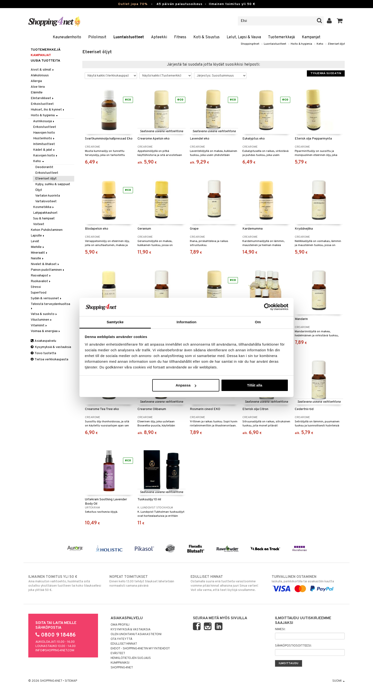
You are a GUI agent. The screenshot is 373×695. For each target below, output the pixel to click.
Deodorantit (44, 167)
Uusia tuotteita (45, 61)
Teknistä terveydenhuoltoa (51, 305)
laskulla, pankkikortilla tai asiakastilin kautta (308, 582)
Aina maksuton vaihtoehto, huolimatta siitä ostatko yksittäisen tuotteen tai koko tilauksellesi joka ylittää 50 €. (64, 583)
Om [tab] (258, 322)
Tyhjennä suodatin (325, 73)
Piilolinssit (97, 37)
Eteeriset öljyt (336, 44)
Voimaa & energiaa (46, 331)
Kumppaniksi (120, 663)
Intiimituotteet (44, 144)
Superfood (38, 293)
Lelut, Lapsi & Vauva (244, 37)
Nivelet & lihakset (45, 264)
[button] (340, 20)
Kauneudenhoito (67, 37)
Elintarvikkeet (42, 98)
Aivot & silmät (42, 70)
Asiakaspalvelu (43, 341)
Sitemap (71, 681)
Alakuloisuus (40, 75)
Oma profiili (120, 625)
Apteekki (159, 37)
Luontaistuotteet (128, 37)
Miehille (38, 247)
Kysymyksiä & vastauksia (51, 347)
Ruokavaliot (41, 281)
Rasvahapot (41, 276)
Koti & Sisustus (206, 37)
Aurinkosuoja (44, 121)
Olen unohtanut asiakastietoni (136, 634)
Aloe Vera (38, 87)
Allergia (36, 81)
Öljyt (38, 190)
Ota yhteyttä (121, 639)
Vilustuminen (41, 320)
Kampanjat (311, 37)
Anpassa (186, 385)
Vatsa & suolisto (44, 314)
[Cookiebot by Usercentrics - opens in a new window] (267, 306)
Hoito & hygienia (301, 44)
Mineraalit (39, 253)
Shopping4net (250, 44)
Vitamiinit (39, 325)
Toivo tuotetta (43, 353)
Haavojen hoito (44, 133)
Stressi (36, 287)
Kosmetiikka (43, 207)
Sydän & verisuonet (46, 298)
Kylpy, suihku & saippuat (52, 184)
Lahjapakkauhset (45, 213)
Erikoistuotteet (42, 104)
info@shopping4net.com (54, 650)
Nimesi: (280, 629)
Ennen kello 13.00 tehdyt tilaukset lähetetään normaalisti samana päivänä (145, 581)
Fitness (180, 37)
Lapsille (38, 236)
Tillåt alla (254, 385)
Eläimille (37, 93)
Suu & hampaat (44, 219)
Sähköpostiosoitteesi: (293, 646)
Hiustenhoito (44, 138)
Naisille (37, 258)
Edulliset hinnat (124, 644)
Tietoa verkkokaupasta (49, 359)
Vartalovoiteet (46, 201)
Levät (35, 241)
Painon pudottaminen (48, 270)
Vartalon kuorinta (47, 196)
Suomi (338, 681)
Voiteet (38, 224)
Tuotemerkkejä (281, 37)
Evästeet (118, 653)
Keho (320, 44)
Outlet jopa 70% (132, 4)
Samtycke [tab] (115, 322)
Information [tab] (186, 322)
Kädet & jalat (44, 150)
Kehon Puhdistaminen (47, 230)
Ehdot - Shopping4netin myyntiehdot (140, 649)
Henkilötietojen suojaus (131, 658)
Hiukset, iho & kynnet (48, 110)
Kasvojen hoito (45, 156)
